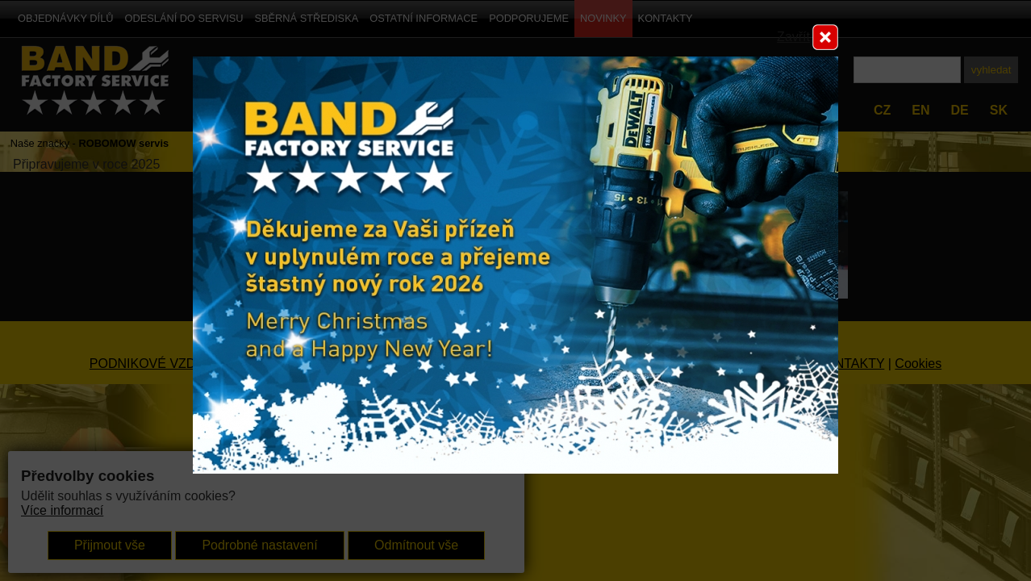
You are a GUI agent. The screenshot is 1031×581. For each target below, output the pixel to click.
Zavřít (793, 37)
